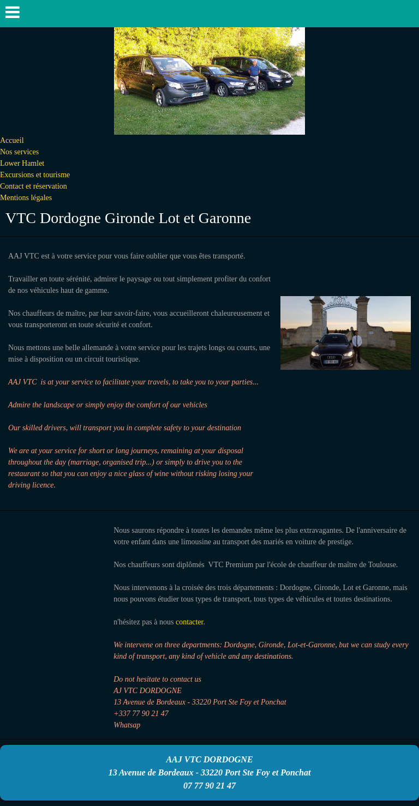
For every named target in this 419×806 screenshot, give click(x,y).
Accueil (12, 140)
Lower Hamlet (22, 163)
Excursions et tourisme (35, 175)
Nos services (19, 152)
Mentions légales (26, 198)
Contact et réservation (33, 186)
